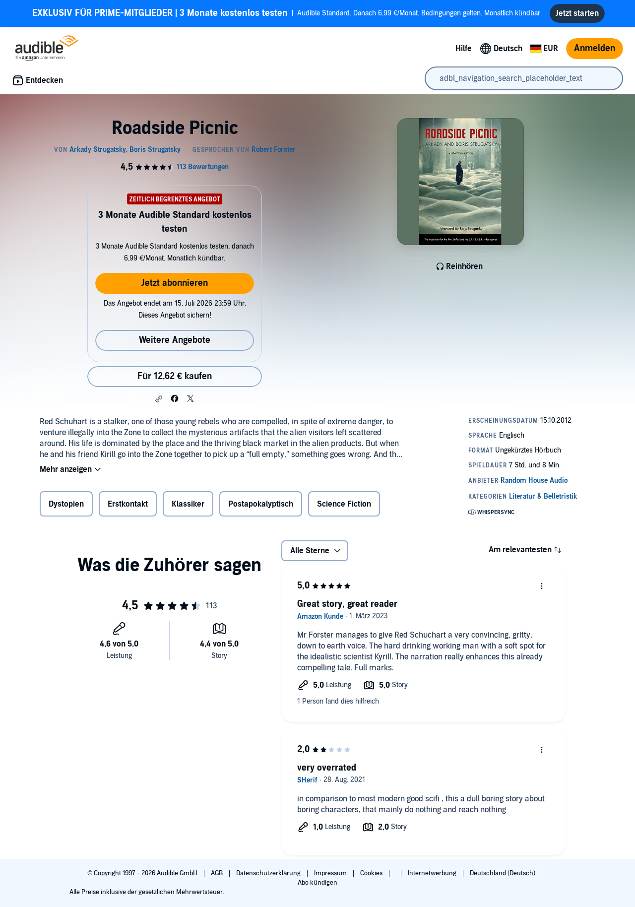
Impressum (331, 873)
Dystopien (66, 504)
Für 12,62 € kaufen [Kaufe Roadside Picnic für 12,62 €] (174, 376)
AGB (217, 873)
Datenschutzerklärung (269, 873)
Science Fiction (344, 504)
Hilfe (463, 49)
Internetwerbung (433, 873)
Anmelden (594, 48)
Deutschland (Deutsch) (503, 873)
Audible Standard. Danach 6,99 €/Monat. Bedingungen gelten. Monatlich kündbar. (287, 13)
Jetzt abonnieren (174, 283)
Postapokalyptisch (260, 504)
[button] (159, 399)
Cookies (372, 873)
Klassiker (188, 504)
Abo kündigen (317, 883)
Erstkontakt (128, 504)
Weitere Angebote (174, 340)
